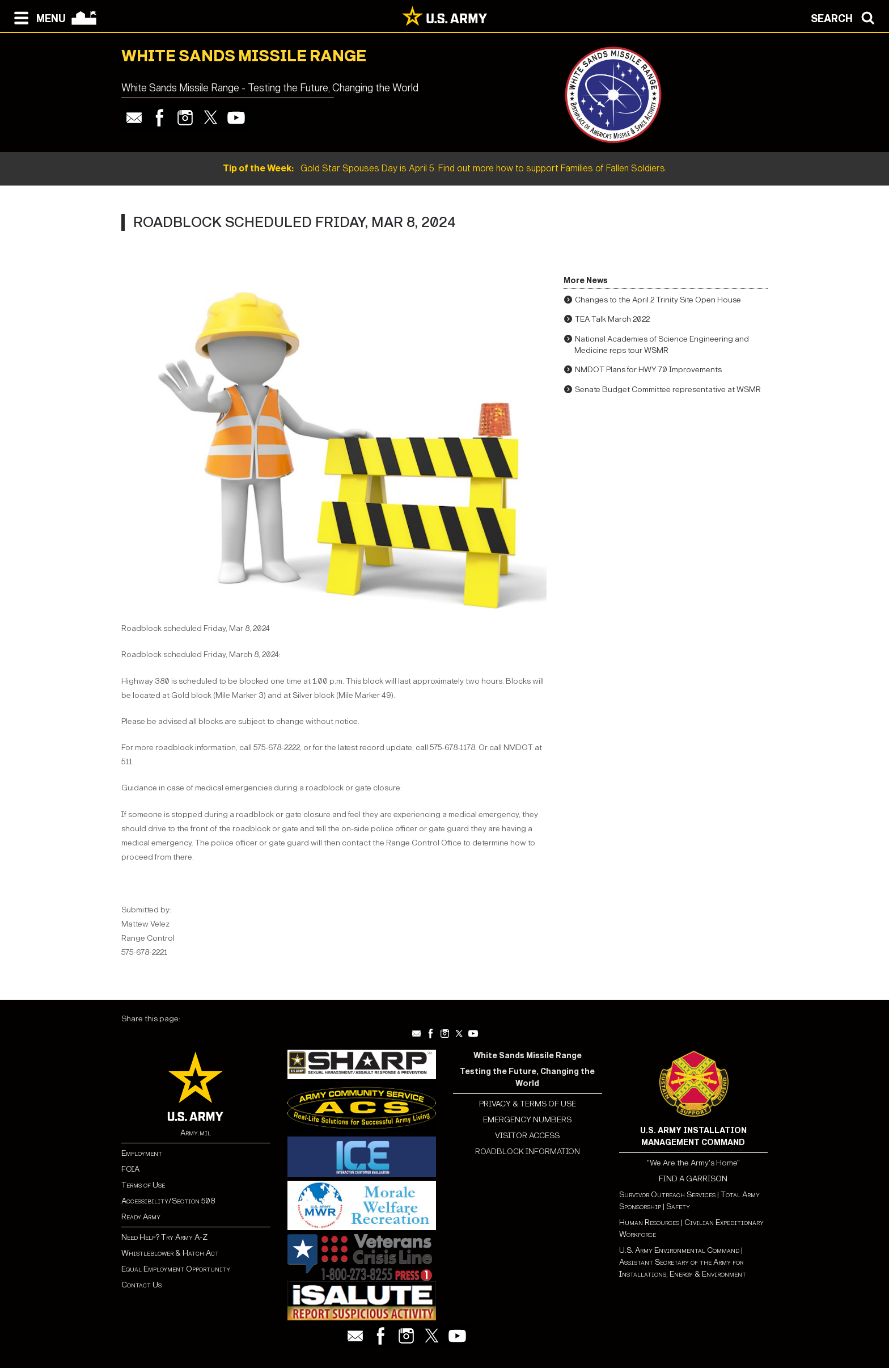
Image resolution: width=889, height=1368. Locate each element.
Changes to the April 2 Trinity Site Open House (658, 300)
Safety (678, 1206)
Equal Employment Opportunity (175, 1269)
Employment (141, 1153)
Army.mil (195, 1133)
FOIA (130, 1169)
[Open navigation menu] (37, 17)
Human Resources (649, 1222)
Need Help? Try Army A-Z (164, 1237)
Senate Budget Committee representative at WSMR (668, 389)
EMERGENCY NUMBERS (527, 1120)
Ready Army (140, 1217)
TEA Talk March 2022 (612, 319)
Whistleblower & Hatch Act (170, 1253)
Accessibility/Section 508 (168, 1201)
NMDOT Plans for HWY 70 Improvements (648, 369)
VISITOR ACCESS (527, 1135)
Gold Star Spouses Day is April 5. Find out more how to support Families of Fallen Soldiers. (445, 168)
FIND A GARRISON (693, 1179)
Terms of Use (143, 1185)
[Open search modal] (845, 17)
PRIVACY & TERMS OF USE (527, 1104)
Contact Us (141, 1285)
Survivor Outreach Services (667, 1194)
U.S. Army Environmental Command (679, 1250)
